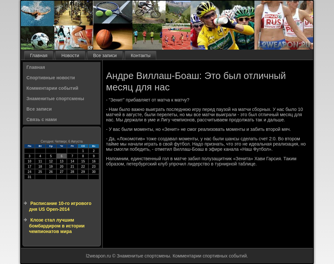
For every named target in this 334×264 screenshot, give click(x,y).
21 (72, 166)
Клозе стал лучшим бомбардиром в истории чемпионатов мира (56, 225)
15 (83, 161)
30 (94, 172)
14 (72, 161)
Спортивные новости (50, 77)
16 (94, 161)
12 (51, 161)
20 (61, 166)
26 (51, 172)
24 (29, 172)
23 (94, 166)
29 (83, 172)
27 (61, 172)
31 (29, 177)
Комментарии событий (52, 88)
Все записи (105, 55)
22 (83, 166)
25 (40, 172)
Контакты (140, 55)
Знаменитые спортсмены (55, 98)
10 (29, 161)
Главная (38, 55)
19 (51, 166)
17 (29, 166)
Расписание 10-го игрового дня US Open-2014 (60, 206)
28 (72, 172)
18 (40, 166)
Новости (70, 55)
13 (61, 161)
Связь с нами (41, 119)
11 (40, 161)
